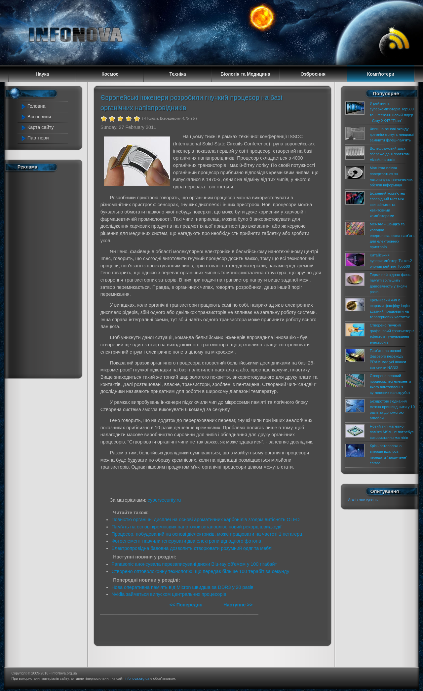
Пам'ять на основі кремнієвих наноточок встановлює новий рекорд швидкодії (196, 526)
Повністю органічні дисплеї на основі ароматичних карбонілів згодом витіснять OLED (205, 519)
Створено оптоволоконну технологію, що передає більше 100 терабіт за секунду (200, 571)
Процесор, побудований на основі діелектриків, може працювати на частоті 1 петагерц (206, 534)
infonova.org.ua (137, 678)
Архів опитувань (363, 500)
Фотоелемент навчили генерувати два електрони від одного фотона (186, 541)
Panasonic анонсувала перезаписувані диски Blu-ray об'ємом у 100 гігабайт (194, 564)
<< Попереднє (187, 604)
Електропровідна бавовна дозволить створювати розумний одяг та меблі (191, 548)
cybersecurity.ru (164, 500)
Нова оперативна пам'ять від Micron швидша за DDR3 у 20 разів (182, 587)
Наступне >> (237, 604)
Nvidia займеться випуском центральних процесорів (168, 594)
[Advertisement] (46, 273)
